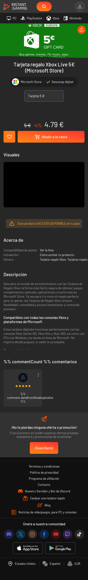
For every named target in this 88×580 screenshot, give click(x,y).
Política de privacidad (44, 472)
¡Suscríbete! (44, 448)
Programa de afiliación (44, 478)
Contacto (44, 484)
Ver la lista (47, 250)
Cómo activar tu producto (57, 255)
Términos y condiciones (44, 466)
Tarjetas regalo (77, 259)
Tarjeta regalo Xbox (53, 259)
